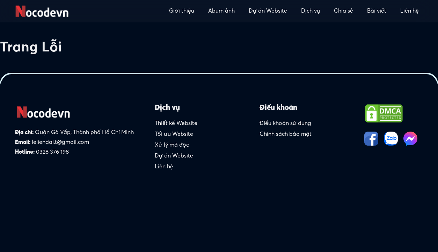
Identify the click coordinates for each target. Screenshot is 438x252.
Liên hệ (409, 11)
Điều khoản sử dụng (285, 123)
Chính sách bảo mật (286, 134)
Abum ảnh (221, 11)
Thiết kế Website (176, 123)
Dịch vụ (310, 11)
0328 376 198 (52, 152)
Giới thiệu (181, 11)
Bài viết (376, 11)
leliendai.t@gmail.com (60, 142)
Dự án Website (268, 11)
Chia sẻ (343, 11)
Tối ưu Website (174, 134)
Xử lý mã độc (172, 145)
